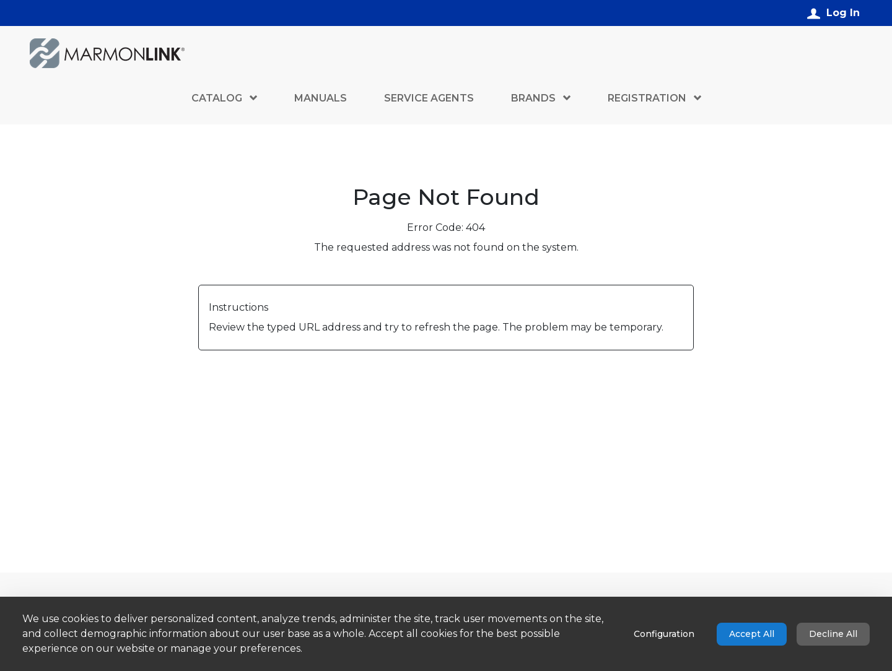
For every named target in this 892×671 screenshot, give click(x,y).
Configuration (664, 633)
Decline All (833, 633)
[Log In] (833, 13)
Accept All (751, 633)
